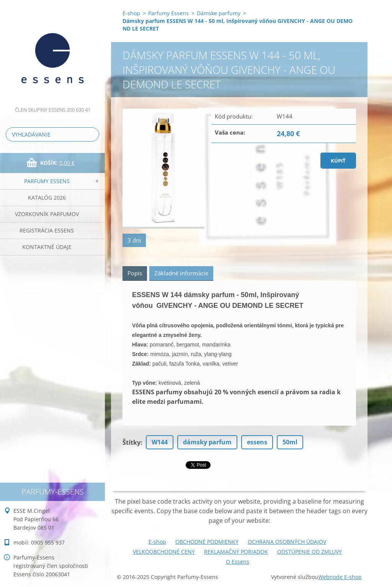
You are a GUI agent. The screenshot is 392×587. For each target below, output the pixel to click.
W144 (160, 442)
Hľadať (92, 134)
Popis (134, 273)
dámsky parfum (207, 442)
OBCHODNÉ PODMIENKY (206, 541)
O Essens (237, 561)
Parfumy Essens (47, 181)
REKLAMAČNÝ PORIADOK (236, 551)
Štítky (131, 442)
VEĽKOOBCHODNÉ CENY (164, 551)
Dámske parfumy (218, 13)
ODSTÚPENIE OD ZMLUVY (309, 551)
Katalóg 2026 (47, 197)
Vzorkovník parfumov (47, 214)
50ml (290, 442)
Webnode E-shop (340, 576)
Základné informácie (181, 273)
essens (257, 442)
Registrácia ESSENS (47, 230)
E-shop (131, 13)
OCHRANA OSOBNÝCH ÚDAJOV (287, 541)
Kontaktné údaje (47, 246)
